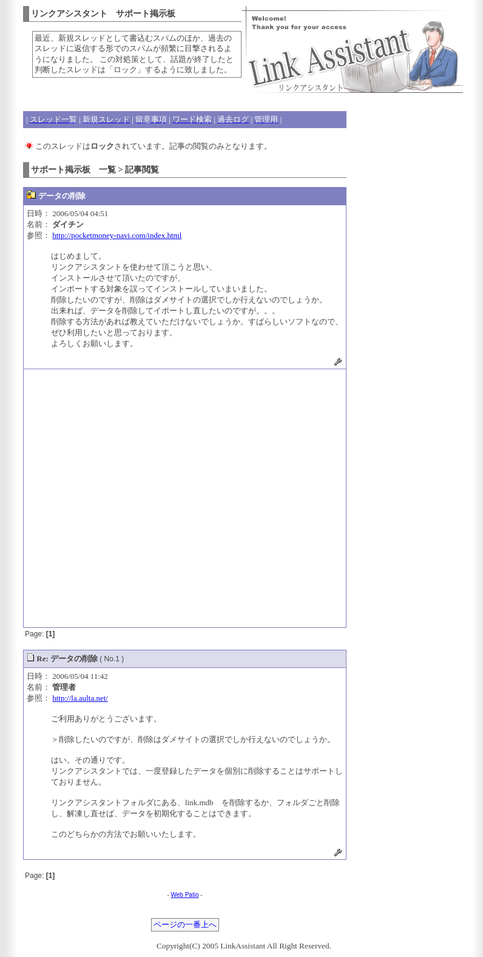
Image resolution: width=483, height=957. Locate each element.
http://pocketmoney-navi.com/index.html (116, 235)
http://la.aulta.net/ (80, 698)
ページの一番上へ (185, 925)
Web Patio (185, 894)
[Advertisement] (126, 498)
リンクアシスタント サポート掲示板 (103, 13)
